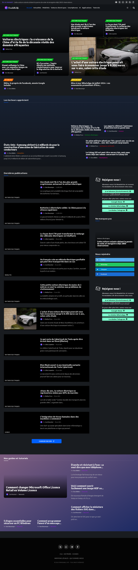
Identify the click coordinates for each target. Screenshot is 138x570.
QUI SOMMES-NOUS (77, 558)
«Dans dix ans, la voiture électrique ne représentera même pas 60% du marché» (59, 392)
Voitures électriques (58, 8)
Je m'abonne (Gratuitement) (118, 191)
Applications (87, 8)
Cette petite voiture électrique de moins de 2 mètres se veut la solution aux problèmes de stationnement (60, 287)
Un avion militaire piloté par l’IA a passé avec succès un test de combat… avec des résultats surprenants (110, 142)
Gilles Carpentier (113, 34)
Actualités (37, 8)
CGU (61, 554)
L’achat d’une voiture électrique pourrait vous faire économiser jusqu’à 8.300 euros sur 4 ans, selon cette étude (98, 65)
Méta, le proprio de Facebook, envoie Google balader (24, 84)
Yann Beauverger (9, 73)
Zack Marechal (43, 73)
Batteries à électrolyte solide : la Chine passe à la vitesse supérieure (63, 209)
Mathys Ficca (9, 49)
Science (121, 131)
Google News (118, 202)
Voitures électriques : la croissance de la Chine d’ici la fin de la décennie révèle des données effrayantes (28, 42)
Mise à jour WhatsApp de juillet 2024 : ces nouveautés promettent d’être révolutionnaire (90, 84)
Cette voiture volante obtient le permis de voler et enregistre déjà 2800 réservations (43, 2)
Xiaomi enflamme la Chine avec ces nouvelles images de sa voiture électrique (14, 67)
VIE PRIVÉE (67, 554)
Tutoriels (96, 8)
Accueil (29, 8)
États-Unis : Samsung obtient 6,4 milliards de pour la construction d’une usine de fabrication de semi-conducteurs (31, 147)
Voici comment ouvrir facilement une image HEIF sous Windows (87, 487)
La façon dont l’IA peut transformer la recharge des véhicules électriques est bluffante (118, 27)
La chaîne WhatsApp (118, 206)
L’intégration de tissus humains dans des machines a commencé (59, 418)
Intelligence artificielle (107, 146)
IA (80, 8)
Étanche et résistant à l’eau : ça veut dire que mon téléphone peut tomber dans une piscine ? (87, 466)
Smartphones (73, 8)
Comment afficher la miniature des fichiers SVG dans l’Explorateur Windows (87, 508)
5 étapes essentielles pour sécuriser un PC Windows (17, 522)
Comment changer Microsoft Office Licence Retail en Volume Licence (33, 489)
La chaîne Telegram (118, 210)
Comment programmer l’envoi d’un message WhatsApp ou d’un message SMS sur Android (52, 522)
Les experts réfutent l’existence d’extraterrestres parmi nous (118, 127)
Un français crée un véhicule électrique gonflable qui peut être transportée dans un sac (62, 260)
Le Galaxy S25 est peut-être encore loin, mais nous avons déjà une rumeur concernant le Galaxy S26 (108, 153)
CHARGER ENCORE (46, 441)
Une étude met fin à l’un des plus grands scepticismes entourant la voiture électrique (83, 27)
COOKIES (75, 554)
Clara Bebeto (12, 88)
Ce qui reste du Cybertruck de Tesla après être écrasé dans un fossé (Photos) (61, 340)
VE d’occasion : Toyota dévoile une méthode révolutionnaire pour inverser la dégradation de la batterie (49, 66)
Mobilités (46, 8)
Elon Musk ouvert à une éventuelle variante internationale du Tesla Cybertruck (60, 366)
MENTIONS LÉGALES (61, 558)
